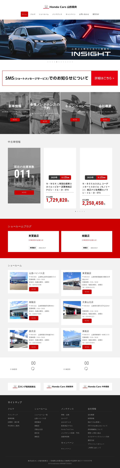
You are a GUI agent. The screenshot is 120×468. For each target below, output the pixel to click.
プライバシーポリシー (96, 444)
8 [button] (63, 62)
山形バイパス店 (40, 418)
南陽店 (37, 426)
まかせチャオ (66, 422)
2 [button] (50, 62)
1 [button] (48, 62)
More (34, 289)
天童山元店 (39, 429)
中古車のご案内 (14, 426)
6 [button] (59, 62)
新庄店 (37, 433)
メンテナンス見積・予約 (70, 433)
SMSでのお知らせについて (98, 426)
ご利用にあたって (94, 448)
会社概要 (91, 415)
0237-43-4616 (90, 343)
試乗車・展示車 (14, 422)
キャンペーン (71, 14)
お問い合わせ (84, 14)
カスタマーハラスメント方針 (98, 437)
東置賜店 (38, 422)
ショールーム (44, 14)
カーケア (64, 418)
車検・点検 (65, 415)
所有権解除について (95, 429)
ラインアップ (13, 415)
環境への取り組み (94, 433)
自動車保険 (65, 437)
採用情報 (91, 418)
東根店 (37, 437)
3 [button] (52, 62)
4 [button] (54, 62)
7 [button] (61, 62)
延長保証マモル (67, 426)
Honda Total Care (67, 429)
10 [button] (68, 62)
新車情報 (11, 418)
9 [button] (65, 62)
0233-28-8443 (37, 343)
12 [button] (72, 62)
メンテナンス (57, 14)
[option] (60, 40)
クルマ (32, 14)
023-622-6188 (37, 285)
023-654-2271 (90, 316)
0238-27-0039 (37, 314)
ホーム (24, 14)
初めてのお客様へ (94, 422)
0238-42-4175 (90, 287)
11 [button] (70, 62)
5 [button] (57, 62)
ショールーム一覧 (41, 415)
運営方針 (96, 14)
